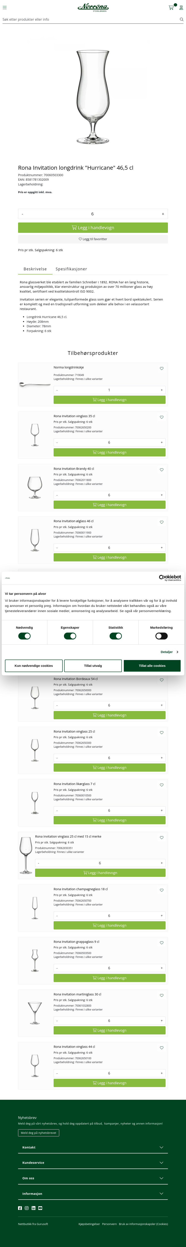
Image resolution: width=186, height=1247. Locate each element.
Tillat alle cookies (152, 665)
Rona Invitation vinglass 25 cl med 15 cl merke (68, 836)
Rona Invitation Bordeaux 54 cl (76, 679)
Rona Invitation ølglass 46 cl (73, 521)
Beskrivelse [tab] (35, 268)
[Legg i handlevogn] (93, 227)
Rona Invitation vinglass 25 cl (74, 731)
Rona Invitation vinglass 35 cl (74, 416)
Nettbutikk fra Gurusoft (33, 1224)
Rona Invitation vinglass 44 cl (74, 1047)
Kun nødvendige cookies (34, 665)
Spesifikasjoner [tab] (71, 268)
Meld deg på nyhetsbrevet (38, 1133)
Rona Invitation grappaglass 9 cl (76, 942)
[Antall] (92, 214)
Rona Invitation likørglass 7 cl (74, 784)
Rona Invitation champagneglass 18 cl (81, 889)
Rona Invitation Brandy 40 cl (74, 469)
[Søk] (91, 19)
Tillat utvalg (93, 665)
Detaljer (167, 652)
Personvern (109, 1224)
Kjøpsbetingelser (89, 1224)
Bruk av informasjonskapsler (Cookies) (143, 1224)
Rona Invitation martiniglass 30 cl (77, 994)
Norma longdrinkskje (69, 367)
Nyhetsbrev (27, 1117)
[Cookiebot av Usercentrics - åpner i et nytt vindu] (162, 578)
